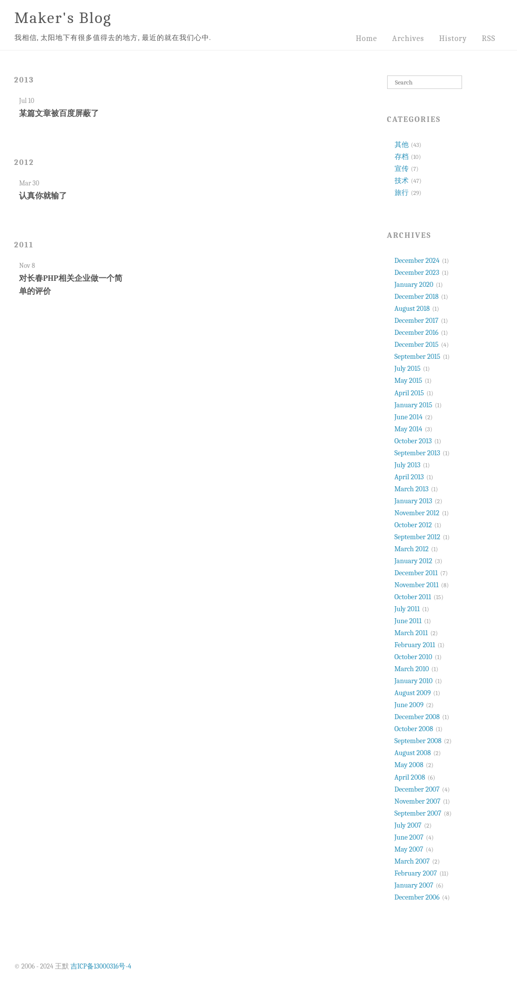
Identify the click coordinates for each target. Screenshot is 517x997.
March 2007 (412, 861)
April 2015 (409, 393)
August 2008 (413, 753)
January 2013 (414, 501)
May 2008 (409, 765)
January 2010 (414, 681)
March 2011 (411, 633)
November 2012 (417, 513)
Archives (408, 38)
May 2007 (409, 849)
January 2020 (414, 284)
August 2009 (413, 693)
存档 (402, 156)
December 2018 (417, 296)
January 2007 (414, 885)
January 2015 (414, 405)
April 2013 (409, 477)
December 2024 (417, 260)
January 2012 (414, 561)
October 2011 (413, 597)
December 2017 (417, 320)
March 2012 (412, 549)
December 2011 (416, 573)
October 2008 (414, 729)
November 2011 (417, 585)
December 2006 (417, 897)
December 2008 (417, 717)
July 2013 (408, 465)
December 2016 (417, 332)
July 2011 (407, 609)
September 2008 (418, 741)
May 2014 (409, 429)
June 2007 (409, 837)
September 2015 (418, 356)
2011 (23, 244)
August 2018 (412, 308)
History (453, 38)
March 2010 (412, 669)
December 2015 (417, 344)
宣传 (402, 168)
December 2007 (417, 789)
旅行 (402, 192)
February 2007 (416, 873)
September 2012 (418, 537)
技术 (402, 180)
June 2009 (409, 705)
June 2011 (408, 621)
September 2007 (418, 813)
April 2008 (410, 777)
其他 (402, 144)
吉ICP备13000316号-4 (100, 966)
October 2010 (414, 657)
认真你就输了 (43, 195)
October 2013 (413, 441)
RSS (489, 38)
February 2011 (415, 645)
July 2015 (408, 368)
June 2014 (409, 417)
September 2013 (418, 453)
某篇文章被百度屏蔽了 (59, 113)
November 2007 (418, 801)
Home (366, 38)
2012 (24, 162)
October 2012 (413, 525)
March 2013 (412, 489)
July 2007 (408, 825)
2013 (24, 79)
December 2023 (417, 272)
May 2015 (409, 380)
